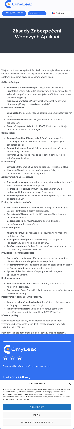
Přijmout (37, 407)
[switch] (60, 13)
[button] (69, 383)
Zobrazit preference (37, 422)
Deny (37, 414)
